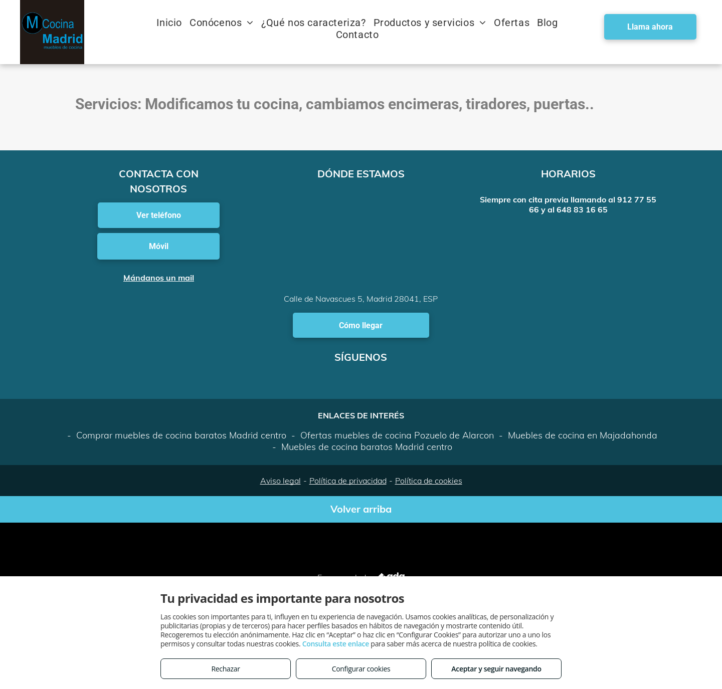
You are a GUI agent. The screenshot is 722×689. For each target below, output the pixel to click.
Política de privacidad (348, 481)
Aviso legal (280, 481)
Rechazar (225, 668)
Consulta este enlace (335, 643)
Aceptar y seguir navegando (496, 668)
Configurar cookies (361, 668)
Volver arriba (361, 509)
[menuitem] (173, 23)
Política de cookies (428, 481)
